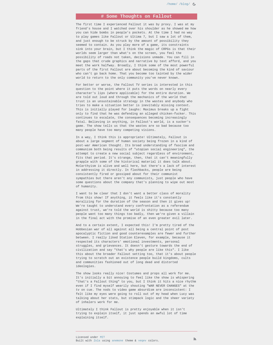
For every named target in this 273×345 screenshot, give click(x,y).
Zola (97, 340)
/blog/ (184, 4)
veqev (142, 340)
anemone (117, 340)
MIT (102, 337)
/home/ (172, 4)
